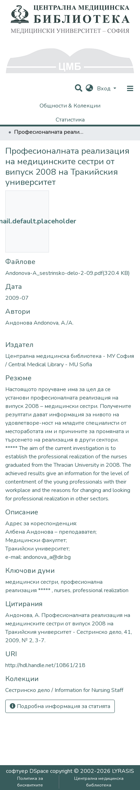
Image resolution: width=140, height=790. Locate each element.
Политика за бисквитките (30, 781)
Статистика (70, 120)
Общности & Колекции (70, 106)
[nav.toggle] (130, 89)
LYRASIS (123, 771)
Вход (104, 88)
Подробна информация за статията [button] (60, 706)
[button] (89, 88)
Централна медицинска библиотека (99, 781)
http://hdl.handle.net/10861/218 (45, 665)
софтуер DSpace (27, 771)
